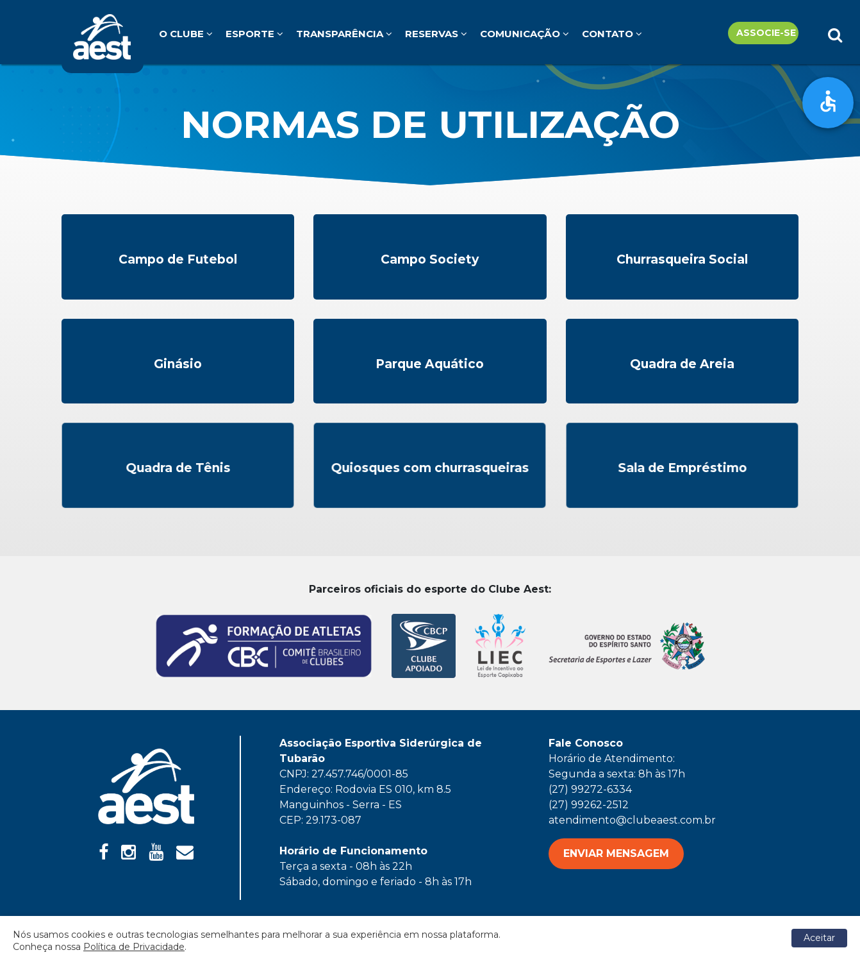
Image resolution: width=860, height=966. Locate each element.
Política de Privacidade (134, 947)
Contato (612, 34)
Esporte (254, 34)
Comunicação (524, 34)
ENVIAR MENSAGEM (616, 853)
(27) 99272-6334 (590, 789)
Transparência (344, 34)
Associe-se (766, 32)
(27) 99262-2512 (589, 805)
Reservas (436, 34)
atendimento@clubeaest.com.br (632, 820)
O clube (186, 34)
